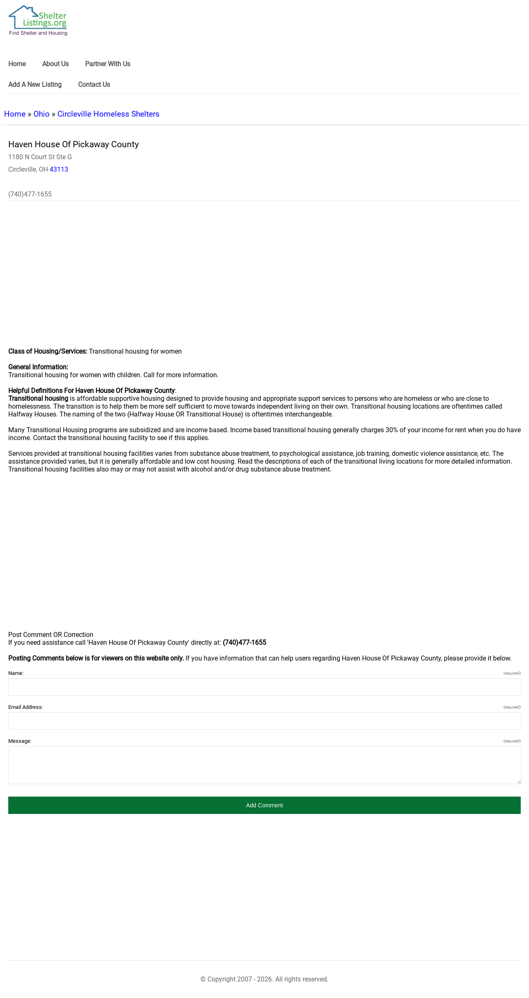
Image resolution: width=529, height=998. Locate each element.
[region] (264, 279)
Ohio (41, 114)
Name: (264, 673)
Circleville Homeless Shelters (108, 114)
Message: (264, 741)
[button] (264, 805)
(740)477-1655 (30, 194)
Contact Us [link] (94, 85)
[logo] (38, 20)
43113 (59, 169)
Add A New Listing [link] (35, 85)
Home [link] (17, 64)
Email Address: (264, 707)
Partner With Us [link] (107, 64)
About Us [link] (55, 64)
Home (15, 114)
